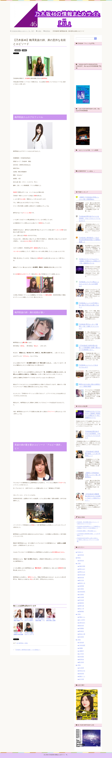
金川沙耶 (81, 679)
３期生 (24, 50)
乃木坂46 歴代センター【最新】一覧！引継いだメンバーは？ (89, 326)
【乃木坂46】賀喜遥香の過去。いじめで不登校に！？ (92, 453)
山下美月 (81, 653)
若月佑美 (81, 600)
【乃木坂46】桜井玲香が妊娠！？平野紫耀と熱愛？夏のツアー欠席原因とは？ (89, 347)
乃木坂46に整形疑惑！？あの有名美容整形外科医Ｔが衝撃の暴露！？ (89, 240)
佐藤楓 (81, 648)
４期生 (79, 665)
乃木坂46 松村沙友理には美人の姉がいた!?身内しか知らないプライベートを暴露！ (88, 540)
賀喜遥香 (81, 673)
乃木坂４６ (80, 552)
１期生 (79, 563)
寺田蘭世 (81, 628)
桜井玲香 (81, 577)
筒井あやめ (82, 670)
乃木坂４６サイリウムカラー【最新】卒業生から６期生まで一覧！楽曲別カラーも (89, 261)
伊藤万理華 (82, 566)
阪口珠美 (81, 662)
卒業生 (79, 557)
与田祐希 (81, 642)
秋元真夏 (81, 597)
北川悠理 (81, 668)
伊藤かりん (82, 617)
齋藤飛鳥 (81, 611)
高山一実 (81, 608)
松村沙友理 (82, 574)
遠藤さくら (82, 676)
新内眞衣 (81, 631)
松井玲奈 (81, 555)
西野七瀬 (81, 605)
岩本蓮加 (81, 656)
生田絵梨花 (82, 591)
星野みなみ (82, 572)
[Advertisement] (40, 97)
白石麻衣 (81, 594)
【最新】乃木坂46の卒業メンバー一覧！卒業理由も (92, 475)
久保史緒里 (82, 645)
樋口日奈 (81, 580)
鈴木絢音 (81, 637)
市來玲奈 (81, 560)
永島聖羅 (81, 586)
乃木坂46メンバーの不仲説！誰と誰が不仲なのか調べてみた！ (89, 305)
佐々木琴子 (82, 620)
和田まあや (82, 569)
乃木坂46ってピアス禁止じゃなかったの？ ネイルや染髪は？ (89, 284)
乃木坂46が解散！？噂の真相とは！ (87, 531)
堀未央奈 (81, 625)
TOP (23, 31)
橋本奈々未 (82, 583)
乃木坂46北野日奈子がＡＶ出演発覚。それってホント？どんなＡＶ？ (89, 218)
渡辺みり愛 (82, 634)
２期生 (79, 614)
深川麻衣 (81, 588)
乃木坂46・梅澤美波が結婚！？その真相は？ (27, 649)
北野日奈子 (82, 622)
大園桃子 (81, 651)
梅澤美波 (17, 50)
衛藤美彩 (81, 603)
